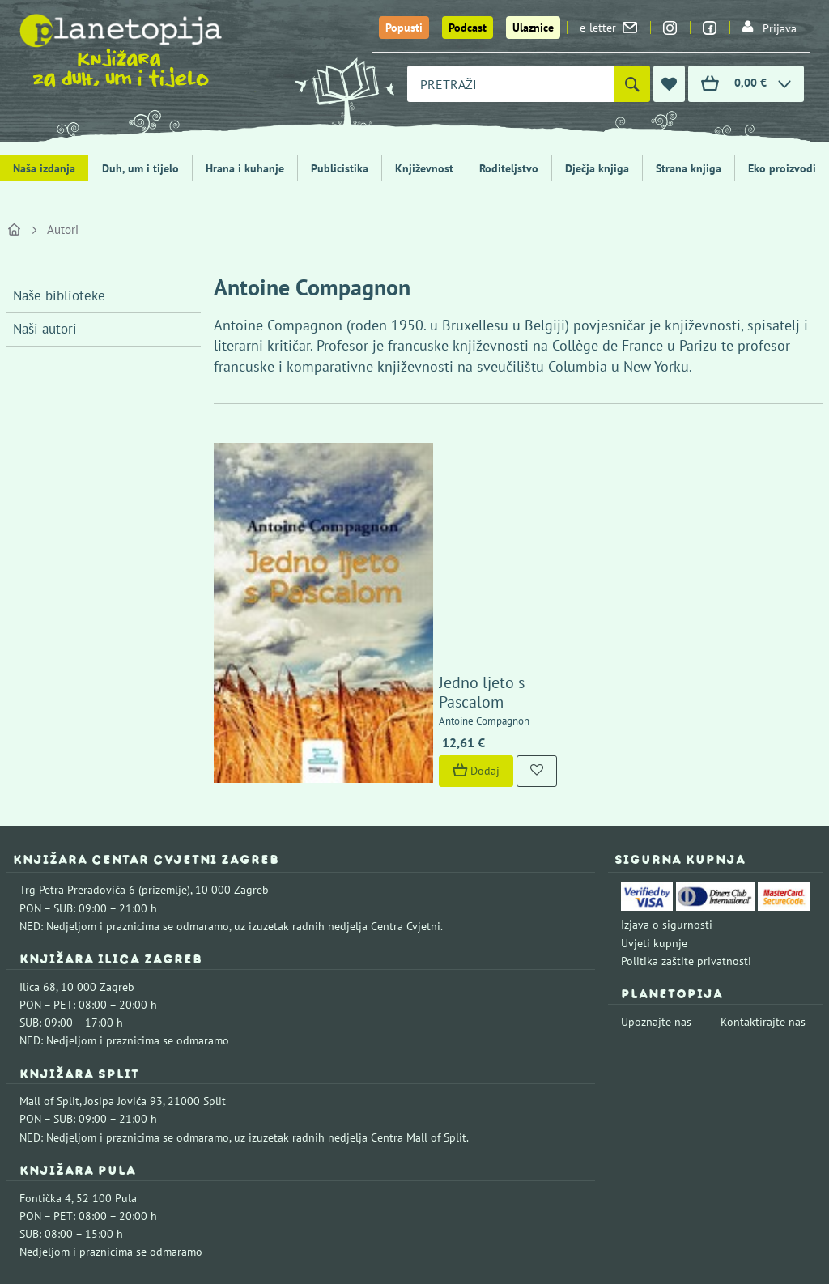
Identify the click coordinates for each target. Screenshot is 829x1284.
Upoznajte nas (656, 853)
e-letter (608, 27)
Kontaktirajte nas (763, 853)
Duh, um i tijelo (140, 168)
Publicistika (339, 168)
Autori (63, 229)
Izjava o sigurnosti (666, 756)
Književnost (424, 168)
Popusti (404, 27)
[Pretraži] (632, 84)
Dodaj (377, 602)
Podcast (468, 27)
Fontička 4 (45, 1029)
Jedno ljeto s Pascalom (417, 533)
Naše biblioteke (59, 295)
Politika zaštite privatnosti (686, 792)
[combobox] (510, 84)
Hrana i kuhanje (245, 168)
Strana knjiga (688, 168)
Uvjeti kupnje (654, 774)
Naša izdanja (44, 168)
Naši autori (45, 329)
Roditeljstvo (508, 168)
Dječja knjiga (597, 168)
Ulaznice (533, 27)
